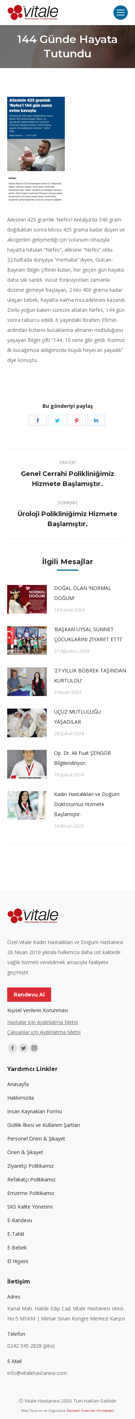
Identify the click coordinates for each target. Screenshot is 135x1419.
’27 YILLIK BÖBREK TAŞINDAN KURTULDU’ (90, 675)
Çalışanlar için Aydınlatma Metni (44, 1032)
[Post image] (27, 599)
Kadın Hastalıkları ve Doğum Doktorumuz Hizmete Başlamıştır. (87, 804)
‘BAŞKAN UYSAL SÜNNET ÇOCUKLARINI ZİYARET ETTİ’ (88, 634)
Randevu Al (29, 994)
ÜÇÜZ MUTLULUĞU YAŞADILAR (77, 716)
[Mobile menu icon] (120, 12)
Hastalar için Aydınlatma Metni (42, 1022)
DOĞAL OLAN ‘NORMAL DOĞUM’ (82, 593)
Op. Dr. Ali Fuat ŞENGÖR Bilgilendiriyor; (82, 757)
